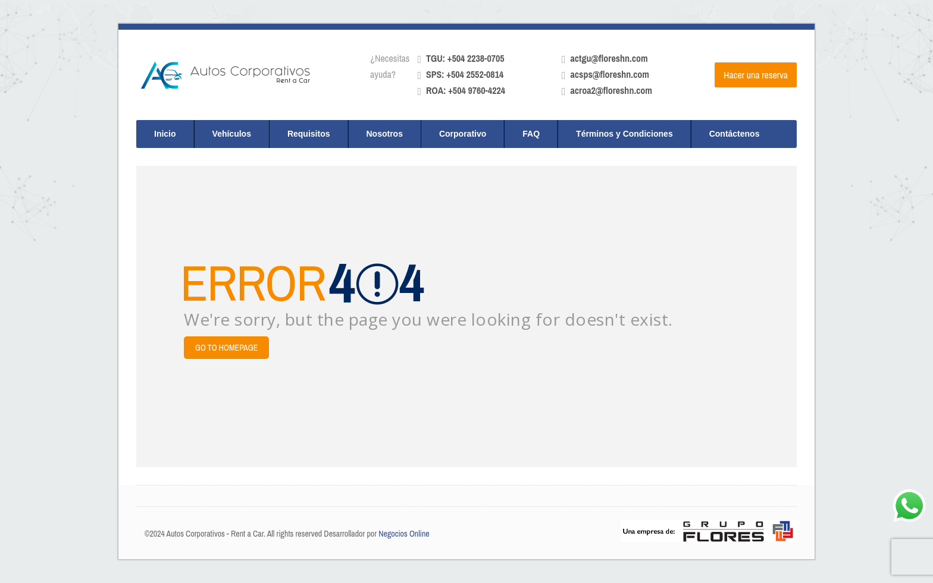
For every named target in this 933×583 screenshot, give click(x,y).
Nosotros (385, 133)
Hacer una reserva (756, 74)
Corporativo (462, 133)
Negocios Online (404, 533)
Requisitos (308, 133)
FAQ (531, 133)
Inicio (165, 133)
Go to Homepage (226, 347)
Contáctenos (734, 133)
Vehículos (231, 133)
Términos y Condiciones (624, 133)
